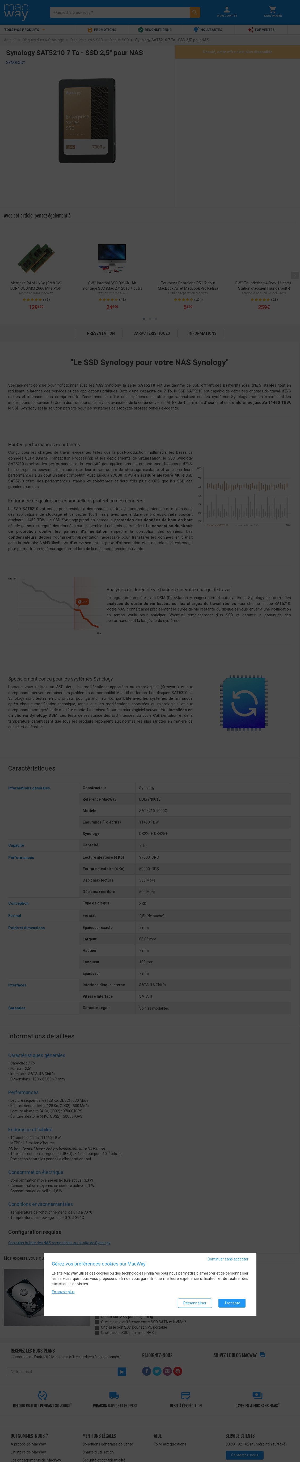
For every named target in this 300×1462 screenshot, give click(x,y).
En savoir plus (63, 1292)
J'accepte (232, 1303)
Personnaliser (194, 1303)
